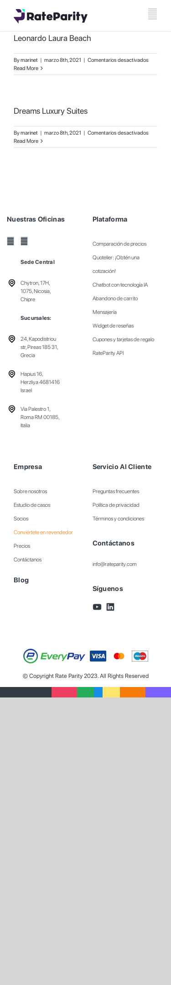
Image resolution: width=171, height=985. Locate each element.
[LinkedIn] (24, 241)
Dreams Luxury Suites (51, 111)
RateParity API (108, 353)
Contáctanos (27, 559)
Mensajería (105, 312)
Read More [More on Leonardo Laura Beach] (26, 68)
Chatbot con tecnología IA (120, 285)
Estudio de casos (32, 505)
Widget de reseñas (113, 326)
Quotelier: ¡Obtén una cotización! (116, 264)
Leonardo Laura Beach (52, 38)
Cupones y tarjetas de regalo (123, 339)
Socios (21, 518)
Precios (22, 546)
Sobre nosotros (30, 491)
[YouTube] (10, 241)
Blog (21, 580)
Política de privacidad (116, 505)
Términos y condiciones (118, 518)
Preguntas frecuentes (116, 491)
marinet (29, 60)
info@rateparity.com (115, 564)
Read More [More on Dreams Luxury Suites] (26, 141)
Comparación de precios (119, 244)
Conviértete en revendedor (43, 532)
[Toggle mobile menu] (152, 14)
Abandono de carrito (115, 298)
